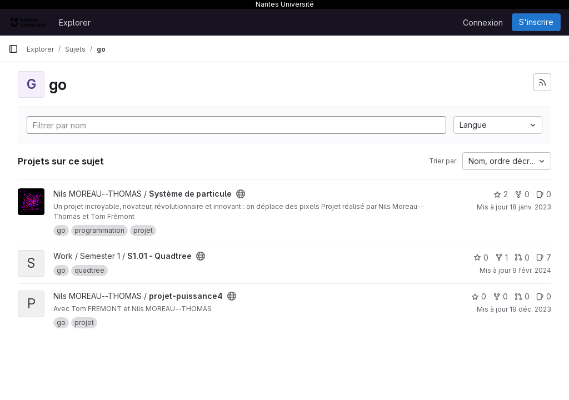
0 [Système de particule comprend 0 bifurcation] (522, 194)
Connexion (483, 22)
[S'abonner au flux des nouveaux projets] (542, 82)
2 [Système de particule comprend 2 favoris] (500, 194)
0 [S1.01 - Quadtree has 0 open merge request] (522, 257)
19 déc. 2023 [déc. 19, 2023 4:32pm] (530, 309)
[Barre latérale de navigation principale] (13, 49)
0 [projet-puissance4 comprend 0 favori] (478, 296)
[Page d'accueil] (28, 22)
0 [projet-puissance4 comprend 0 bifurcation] (500, 296)
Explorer (75, 22)
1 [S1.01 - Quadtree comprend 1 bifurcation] (501, 257)
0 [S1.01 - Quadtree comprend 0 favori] (480, 257)
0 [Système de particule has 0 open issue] (543, 194)
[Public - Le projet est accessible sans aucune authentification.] (240, 193)
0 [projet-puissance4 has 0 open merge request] (522, 296)
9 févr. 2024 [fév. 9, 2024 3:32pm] (531, 270)
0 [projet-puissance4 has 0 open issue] (543, 296)
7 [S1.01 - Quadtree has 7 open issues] (543, 257)
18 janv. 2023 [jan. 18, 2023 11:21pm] (530, 207)
